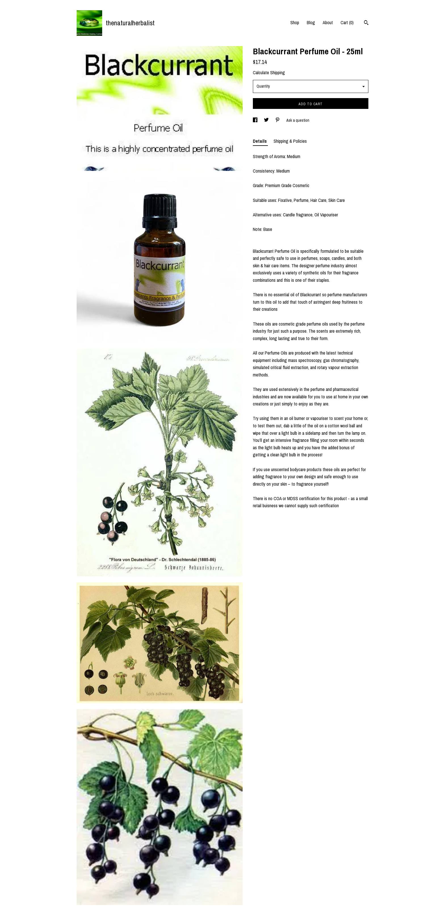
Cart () (347, 22)
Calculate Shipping (269, 72)
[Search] (366, 23)
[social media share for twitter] (267, 120)
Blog (311, 22)
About (328, 22)
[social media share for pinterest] (278, 120)
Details (260, 141)
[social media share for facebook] (255, 120)
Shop (294, 22)
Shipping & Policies (290, 141)
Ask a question (297, 120)
